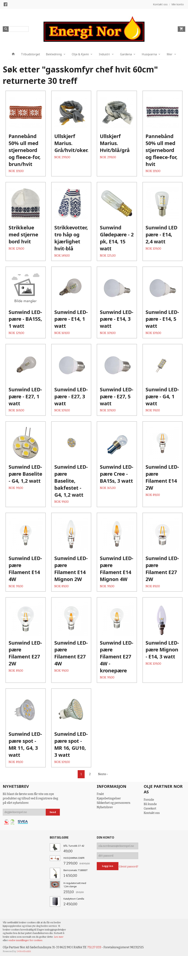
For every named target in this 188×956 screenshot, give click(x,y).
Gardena (126, 54)
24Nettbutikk (24, 951)
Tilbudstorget (30, 54)
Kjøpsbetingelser (109, 798)
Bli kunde (150, 804)
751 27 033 (94, 947)
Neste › (103, 774)
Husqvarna (149, 54)
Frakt (100, 794)
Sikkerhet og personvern (113, 803)
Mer (169, 54)
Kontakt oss (152, 813)
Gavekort (150, 808)
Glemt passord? (128, 866)
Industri (104, 54)
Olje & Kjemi (80, 54)
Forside (149, 799)
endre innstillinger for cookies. (25, 940)
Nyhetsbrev (105, 807)
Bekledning (54, 54)
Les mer (58, 936)
